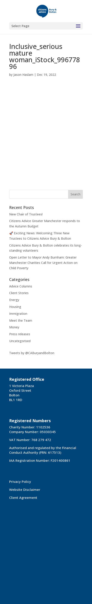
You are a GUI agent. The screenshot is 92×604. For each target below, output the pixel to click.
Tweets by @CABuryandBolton (31, 353)
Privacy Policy (20, 481)
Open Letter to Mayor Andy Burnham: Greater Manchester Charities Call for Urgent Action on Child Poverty (43, 262)
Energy (14, 300)
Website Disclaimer (24, 489)
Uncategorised (20, 341)
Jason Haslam (23, 74)
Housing (15, 307)
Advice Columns (20, 286)
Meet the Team (20, 320)
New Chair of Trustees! (26, 214)
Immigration (18, 313)
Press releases (19, 334)
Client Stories (19, 293)
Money (14, 327)
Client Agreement (23, 497)
